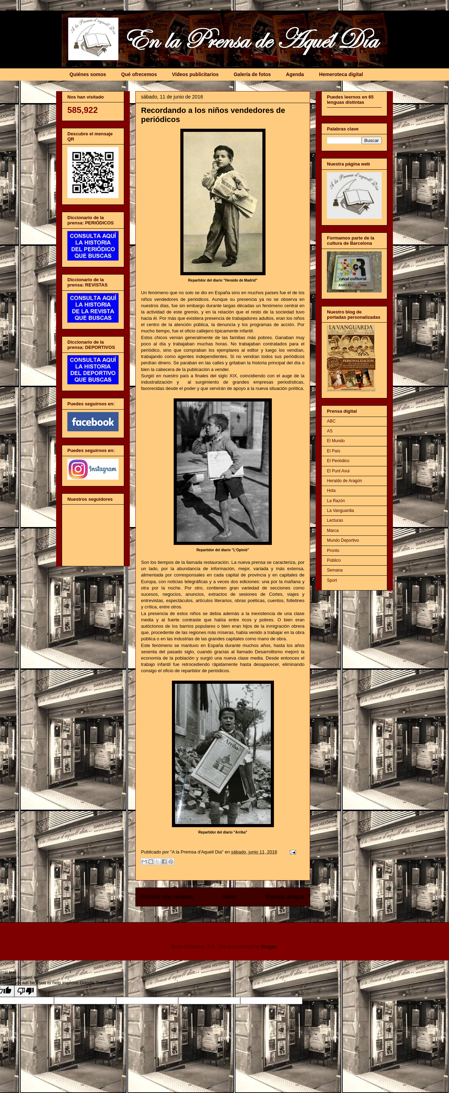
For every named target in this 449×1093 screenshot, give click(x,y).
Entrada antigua (285, 897)
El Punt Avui (338, 470)
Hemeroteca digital (341, 74)
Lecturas (335, 520)
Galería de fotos (252, 74)
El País (333, 450)
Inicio (229, 897)
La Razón (336, 500)
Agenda (295, 74)
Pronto (333, 550)
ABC (331, 421)
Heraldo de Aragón (344, 480)
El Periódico (338, 460)
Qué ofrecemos (139, 74)
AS (330, 431)
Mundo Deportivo (343, 540)
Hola (331, 490)
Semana (335, 570)
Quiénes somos (87, 74)
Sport (332, 580)
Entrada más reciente (167, 897)
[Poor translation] (25, 991)
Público (334, 560)
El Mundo (336, 440)
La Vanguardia (340, 510)
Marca (333, 530)
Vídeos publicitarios (195, 74)
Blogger (269, 946)
